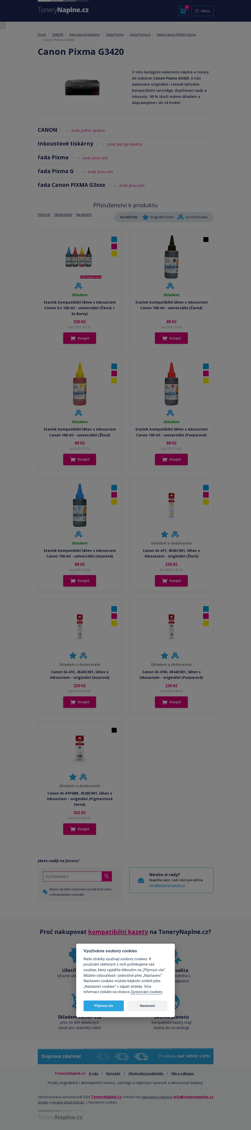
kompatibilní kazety (118, 932)
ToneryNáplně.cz (106, 1096)
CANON (57, 34)
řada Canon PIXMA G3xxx (176, 34)
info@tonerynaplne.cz (167, 885)
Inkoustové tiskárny (84, 34)
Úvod (42, 34)
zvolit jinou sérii (95, 157)
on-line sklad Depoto (68, 1102)
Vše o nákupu (182, 1073)
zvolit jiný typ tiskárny (124, 144)
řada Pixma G (140, 34)
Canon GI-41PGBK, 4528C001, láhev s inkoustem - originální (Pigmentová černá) (80, 799)
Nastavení (147, 1006)
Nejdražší (83, 214)
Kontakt (113, 1073)
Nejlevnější (63, 214)
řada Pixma (115, 34)
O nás (93, 1073)
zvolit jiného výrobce (88, 130)
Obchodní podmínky (145, 1073)
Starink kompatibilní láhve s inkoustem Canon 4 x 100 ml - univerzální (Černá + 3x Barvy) (80, 308)
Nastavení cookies (102, 1102)
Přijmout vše (103, 1006)
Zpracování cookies (146, 992)
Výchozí (44, 214)
